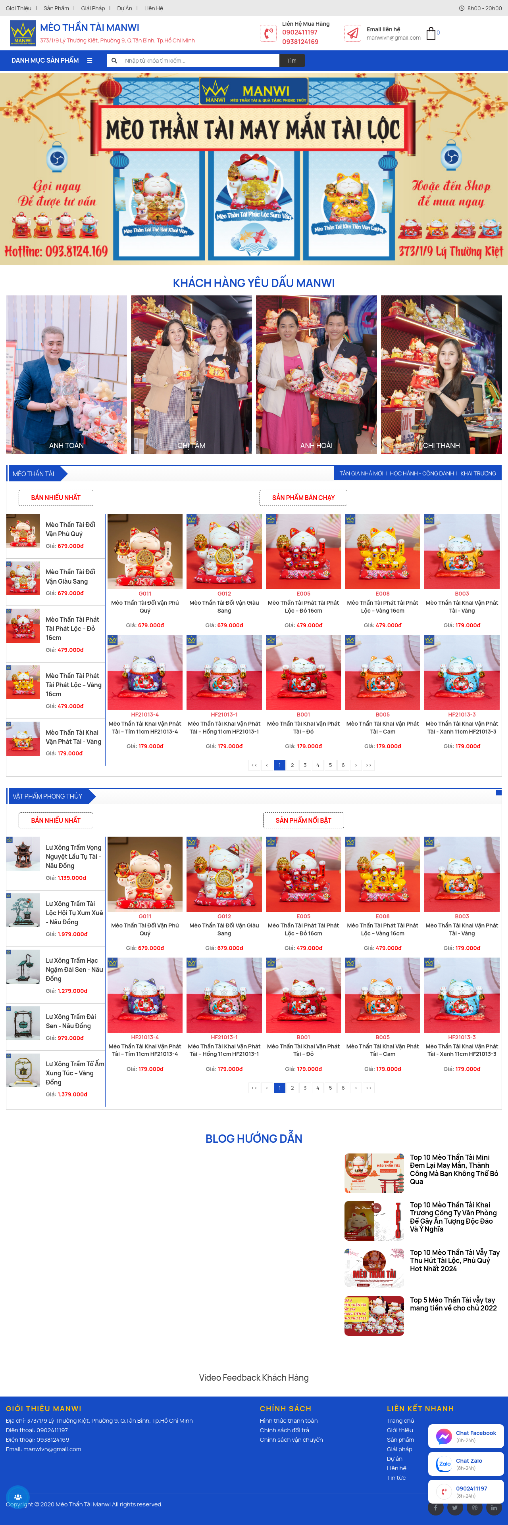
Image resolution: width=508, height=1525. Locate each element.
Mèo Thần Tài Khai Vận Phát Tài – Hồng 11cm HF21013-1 (224, 727)
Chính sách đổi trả (284, 1430)
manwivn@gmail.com (394, 37)
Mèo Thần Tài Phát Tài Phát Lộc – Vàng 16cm (74, 685)
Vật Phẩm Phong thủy (47, 796)
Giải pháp (93, 8)
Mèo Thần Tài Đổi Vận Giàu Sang (224, 606)
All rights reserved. (137, 1504)
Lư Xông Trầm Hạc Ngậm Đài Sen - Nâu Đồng (74, 969)
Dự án (124, 8)
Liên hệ (153, 8)
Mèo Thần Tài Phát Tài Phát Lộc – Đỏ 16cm (72, 628)
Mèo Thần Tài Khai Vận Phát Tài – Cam (382, 727)
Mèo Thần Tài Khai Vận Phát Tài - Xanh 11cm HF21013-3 (461, 727)
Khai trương (478, 473)
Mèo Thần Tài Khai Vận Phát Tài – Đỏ (303, 727)
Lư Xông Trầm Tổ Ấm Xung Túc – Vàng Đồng (75, 1073)
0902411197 (300, 32)
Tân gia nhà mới (361, 473)
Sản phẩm (56, 8)
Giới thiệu (18, 8)
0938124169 (300, 41)
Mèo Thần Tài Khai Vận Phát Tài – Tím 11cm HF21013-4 (145, 727)
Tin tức (396, 1477)
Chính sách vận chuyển (291, 1439)
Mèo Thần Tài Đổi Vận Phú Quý (145, 606)
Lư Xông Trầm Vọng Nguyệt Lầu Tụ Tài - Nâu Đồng (73, 856)
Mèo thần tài (33, 473)
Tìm (292, 60)
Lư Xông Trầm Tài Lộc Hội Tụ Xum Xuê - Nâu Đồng (74, 913)
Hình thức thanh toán (289, 1420)
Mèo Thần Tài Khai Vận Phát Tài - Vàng (461, 606)
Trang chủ (400, 1420)
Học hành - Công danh (422, 473)
